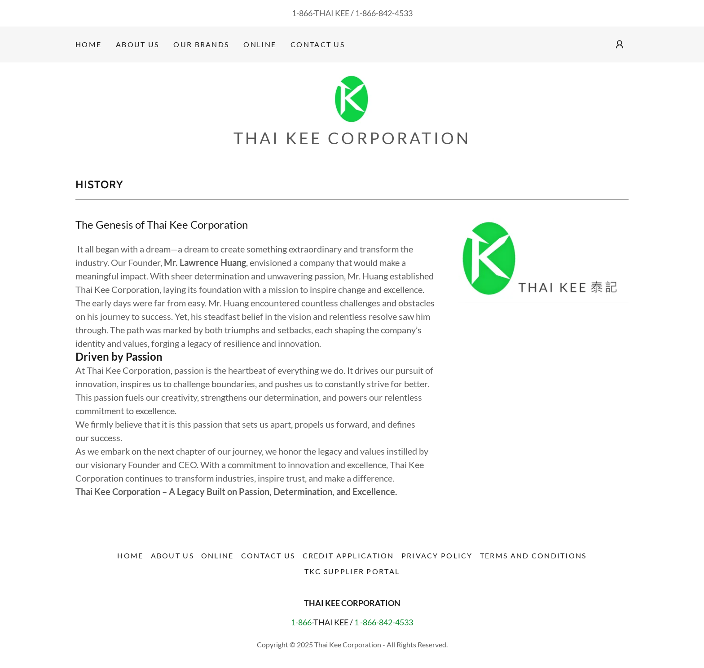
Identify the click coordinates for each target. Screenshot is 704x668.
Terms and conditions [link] (533, 555)
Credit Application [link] (348, 555)
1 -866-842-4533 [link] (383, 622)
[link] (352, 98)
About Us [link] (137, 44)
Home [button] (130, 555)
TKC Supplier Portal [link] (352, 571)
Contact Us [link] (317, 44)
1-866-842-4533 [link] (384, 13)
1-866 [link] (302, 13)
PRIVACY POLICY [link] (437, 555)
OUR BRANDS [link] (201, 44)
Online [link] (259, 44)
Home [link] (88, 44)
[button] (620, 44)
